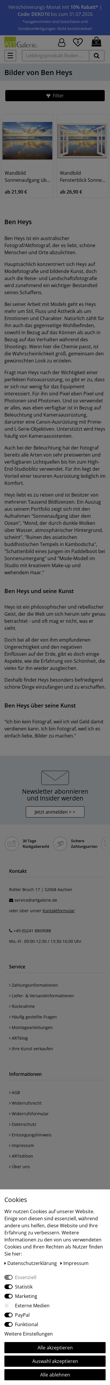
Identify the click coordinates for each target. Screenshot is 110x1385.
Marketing (26, 1296)
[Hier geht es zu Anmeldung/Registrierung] (62, 42)
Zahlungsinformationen (33, 985)
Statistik (24, 1287)
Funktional (26, 1324)
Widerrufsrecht (25, 1103)
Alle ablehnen (55, 1374)
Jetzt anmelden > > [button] (55, 812)
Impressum (21, 1145)
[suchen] (96, 55)
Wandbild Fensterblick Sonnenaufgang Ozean (83, 176)
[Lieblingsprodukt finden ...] (55, 55)
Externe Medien (32, 1305)
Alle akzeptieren (55, 1347)
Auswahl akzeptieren (55, 1361)
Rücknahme (22, 1006)
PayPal (22, 1315)
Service (17, 966)
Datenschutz (22, 1124)
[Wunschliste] (78, 41)
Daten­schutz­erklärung (31, 1263)
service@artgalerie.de (35, 900)
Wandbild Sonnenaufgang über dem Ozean (27, 176)
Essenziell (25, 1277)
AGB (14, 1092)
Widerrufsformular (29, 1113)
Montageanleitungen (31, 1027)
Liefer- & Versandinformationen (41, 995)
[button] (55, 95)
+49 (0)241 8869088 (32, 930)
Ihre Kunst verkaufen (31, 1048)
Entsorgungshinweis (30, 1135)
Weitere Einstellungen (28, 1334)
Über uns (19, 1166)
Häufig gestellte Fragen (33, 1017)
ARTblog (18, 1038)
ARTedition (21, 1156)
